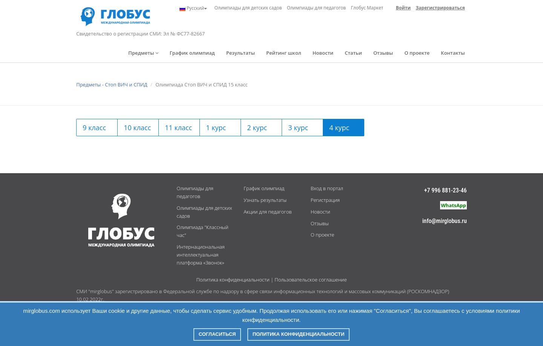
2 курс (257, 127)
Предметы (143, 52)
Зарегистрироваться (440, 8)
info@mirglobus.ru (444, 221)
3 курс (298, 127)
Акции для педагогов (267, 211)
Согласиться (217, 334)
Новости (323, 52)
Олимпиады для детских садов (248, 8)
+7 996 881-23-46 (445, 190)
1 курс (216, 127)
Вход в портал (327, 188)
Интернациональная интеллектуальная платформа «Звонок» (201, 254)
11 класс (178, 127)
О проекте (416, 52)
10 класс (137, 127)
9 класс (94, 127)
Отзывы (383, 52)
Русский (193, 8)
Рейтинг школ (283, 52)
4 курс (339, 127)
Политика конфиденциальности (232, 279)
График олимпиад (192, 52)
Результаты (240, 52)
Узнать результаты (265, 200)
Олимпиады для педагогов (316, 8)
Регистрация (325, 200)
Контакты (453, 52)
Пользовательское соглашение (311, 279)
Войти (403, 8)
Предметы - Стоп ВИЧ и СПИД (111, 84)
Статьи (353, 52)
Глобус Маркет (367, 8)
